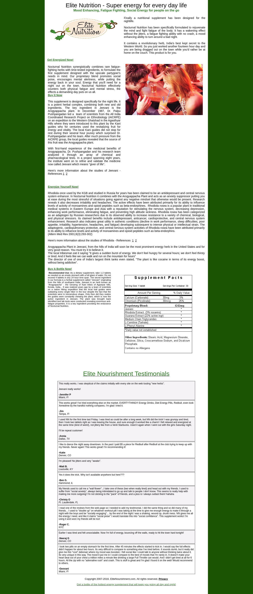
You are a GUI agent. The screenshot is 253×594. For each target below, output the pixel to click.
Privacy (163, 578)
